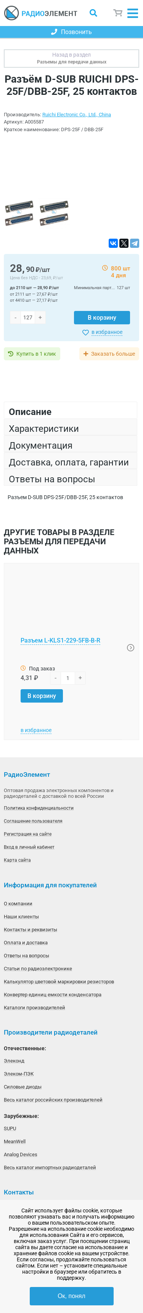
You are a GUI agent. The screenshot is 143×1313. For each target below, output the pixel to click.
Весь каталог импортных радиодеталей (50, 1167)
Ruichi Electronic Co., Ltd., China (76, 114)
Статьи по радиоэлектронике (38, 968)
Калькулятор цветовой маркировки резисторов (59, 981)
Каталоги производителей (34, 1007)
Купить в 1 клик (36, 354)
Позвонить (71, 32)
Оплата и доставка (26, 942)
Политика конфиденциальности (39, 808)
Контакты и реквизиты (30, 929)
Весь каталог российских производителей (53, 1100)
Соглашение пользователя (33, 821)
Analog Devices (20, 1154)
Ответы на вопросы (26, 955)
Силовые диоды (23, 1087)
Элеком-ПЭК (19, 1074)
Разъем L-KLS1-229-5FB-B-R (60, 640)
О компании (18, 903)
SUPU (10, 1128)
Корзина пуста (118, 13)
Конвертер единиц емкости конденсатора (52, 994)
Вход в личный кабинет (29, 847)
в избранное (107, 332)
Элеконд (14, 1061)
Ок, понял (71, 1296)
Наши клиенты (21, 916)
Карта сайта (17, 860)
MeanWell (15, 1141)
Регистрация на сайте (27, 834)
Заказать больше (113, 354)
